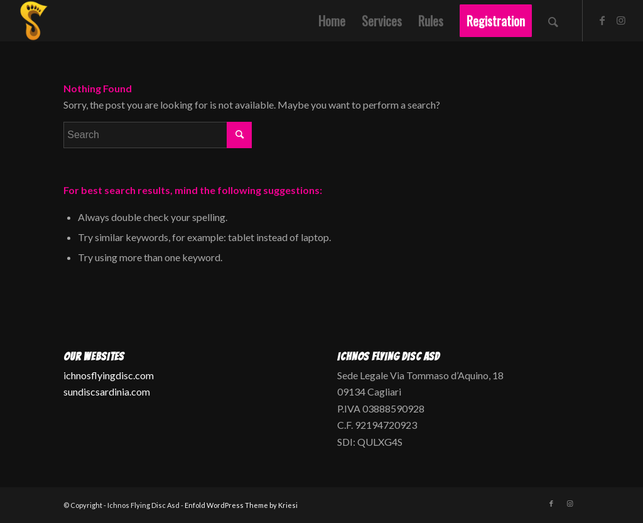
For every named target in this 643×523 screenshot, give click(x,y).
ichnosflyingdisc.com (108, 375)
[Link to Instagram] (621, 20)
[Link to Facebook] (602, 20)
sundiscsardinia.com (106, 391)
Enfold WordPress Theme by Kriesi (241, 505)
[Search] (553, 20)
